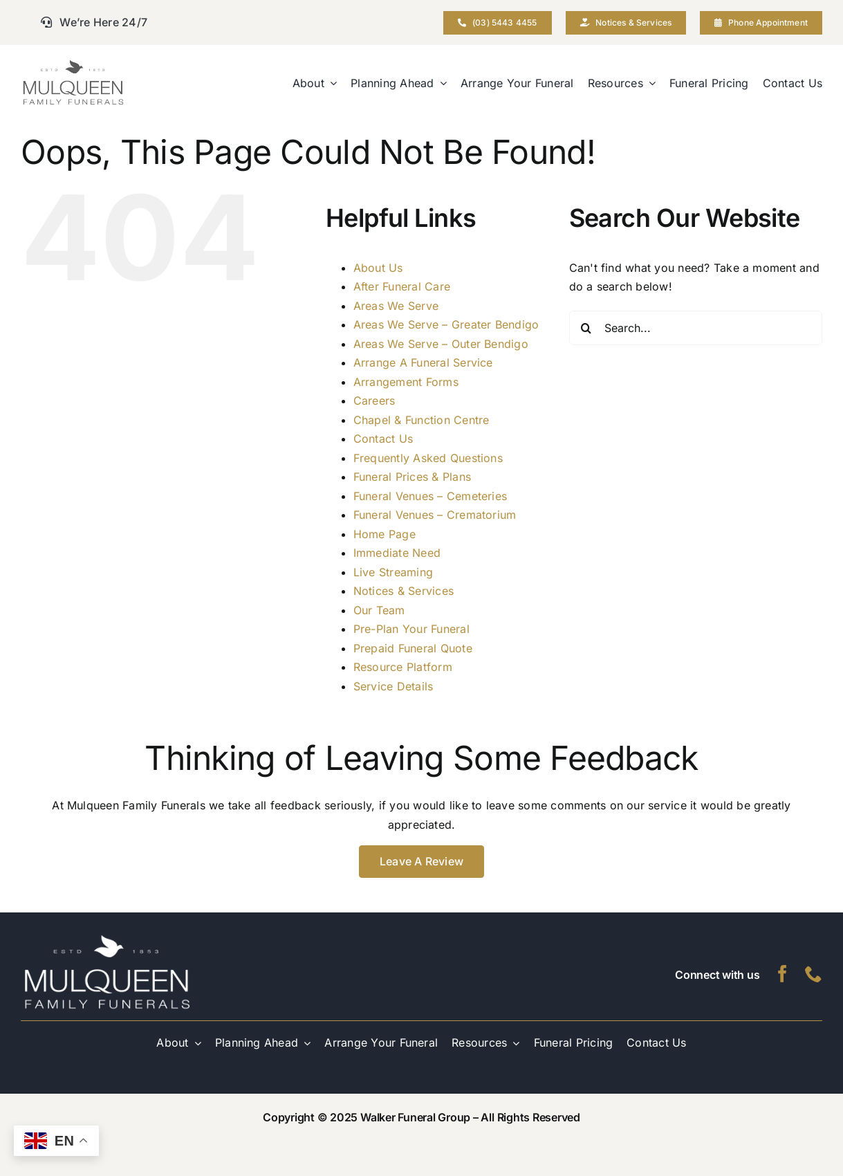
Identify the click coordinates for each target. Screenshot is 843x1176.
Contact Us (383, 438)
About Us (378, 268)
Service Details (393, 686)
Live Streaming (393, 572)
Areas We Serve (395, 306)
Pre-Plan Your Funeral (411, 629)
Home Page (384, 534)
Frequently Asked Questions (428, 458)
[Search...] (695, 328)
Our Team (379, 610)
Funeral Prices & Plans (412, 477)
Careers (374, 400)
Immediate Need (397, 553)
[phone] (813, 973)
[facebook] (782, 973)
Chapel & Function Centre (421, 420)
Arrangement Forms (405, 382)
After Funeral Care (401, 286)
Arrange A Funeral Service (423, 362)
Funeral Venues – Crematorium (435, 515)
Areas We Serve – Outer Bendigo (440, 344)
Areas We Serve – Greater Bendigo (446, 324)
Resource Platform (402, 667)
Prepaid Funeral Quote (412, 648)
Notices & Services (403, 591)
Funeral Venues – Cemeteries (430, 496)
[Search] (586, 328)
